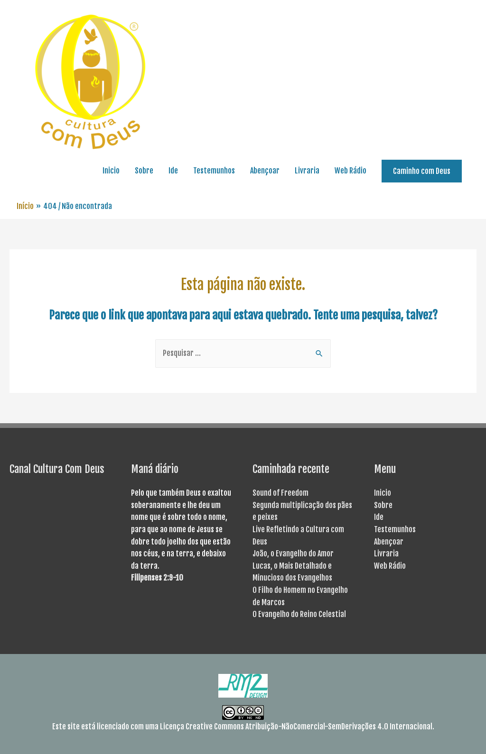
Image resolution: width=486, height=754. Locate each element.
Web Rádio (350, 170)
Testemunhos (214, 170)
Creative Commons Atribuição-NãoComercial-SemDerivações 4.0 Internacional (309, 726)
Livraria (307, 170)
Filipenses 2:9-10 (157, 577)
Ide (173, 170)
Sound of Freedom (280, 493)
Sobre (144, 170)
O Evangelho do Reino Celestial (299, 614)
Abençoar (265, 170)
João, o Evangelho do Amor (293, 553)
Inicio (111, 170)
